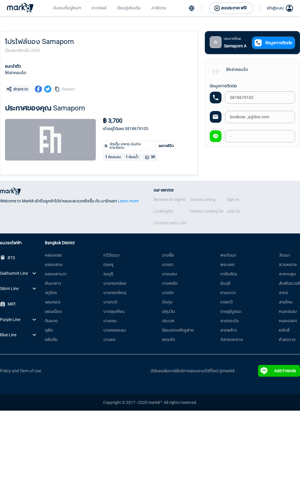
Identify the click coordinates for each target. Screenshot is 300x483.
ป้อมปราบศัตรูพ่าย (178, 330)
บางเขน (110, 320)
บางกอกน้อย (114, 283)
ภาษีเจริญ (228, 274)
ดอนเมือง (53, 311)
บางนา (167, 264)
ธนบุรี (108, 274)
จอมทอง (52, 302)
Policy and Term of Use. (21, 370)
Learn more (128, 201)
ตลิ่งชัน (51, 339)
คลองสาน (53, 264)
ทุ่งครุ (108, 264)
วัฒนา (284, 255)
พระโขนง (228, 255)
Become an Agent (169, 199)
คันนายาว (53, 283)
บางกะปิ (110, 302)
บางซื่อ (168, 255)
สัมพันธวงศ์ (289, 283)
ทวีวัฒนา (111, 255)
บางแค (109, 339)
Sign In (233, 199)
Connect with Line (170, 223)
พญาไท (168, 339)
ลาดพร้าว (228, 330)
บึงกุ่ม (167, 302)
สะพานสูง (287, 274)
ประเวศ (168, 320)
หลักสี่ (284, 330)
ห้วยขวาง (287, 339)
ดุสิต (49, 330)
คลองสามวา (56, 274)
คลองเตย (53, 255)
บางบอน (169, 274)
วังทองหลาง (231, 339)
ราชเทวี (226, 302)
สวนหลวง (288, 264)
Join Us (233, 211)
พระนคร (227, 264)
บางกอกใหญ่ (114, 292)
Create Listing (202, 199)
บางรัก (168, 292)
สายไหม (286, 302)
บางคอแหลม (114, 330)
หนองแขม (288, 311)
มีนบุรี (225, 283)
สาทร (283, 292)
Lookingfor (163, 211)
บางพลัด (170, 283)
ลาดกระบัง (229, 320)
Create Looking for (207, 211)
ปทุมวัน (168, 311)
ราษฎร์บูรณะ (231, 311)
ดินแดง (51, 320)
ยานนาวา (228, 292)
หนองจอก (288, 320)
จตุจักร (51, 292)
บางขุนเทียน (114, 311)
